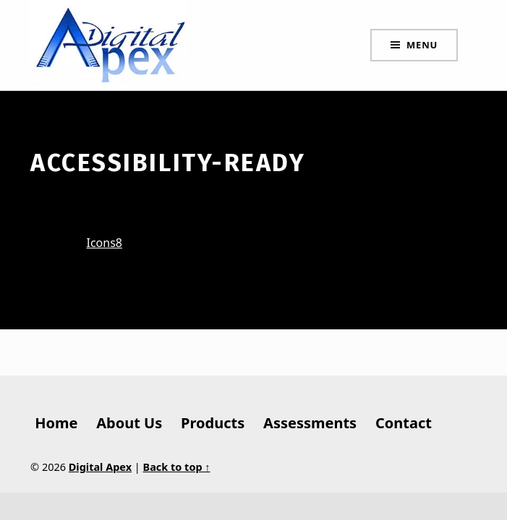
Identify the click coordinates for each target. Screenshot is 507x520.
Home (56, 423)
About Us (129, 423)
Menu (422, 44)
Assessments (310, 423)
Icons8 (105, 243)
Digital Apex (100, 467)
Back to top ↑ (176, 467)
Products (212, 423)
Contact (403, 423)
